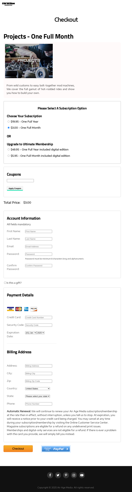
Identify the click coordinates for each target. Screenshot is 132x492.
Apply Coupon (15, 188)
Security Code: (15, 324)
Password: (13, 253)
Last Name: (13, 238)
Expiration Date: (13, 334)
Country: (12, 388)
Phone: (11, 403)
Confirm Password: (13, 267)
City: (9, 373)
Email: (10, 246)
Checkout (18, 448)
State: (10, 396)
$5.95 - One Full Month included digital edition (40, 155)
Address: (12, 365)
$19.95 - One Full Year (24, 121)
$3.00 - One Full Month (26, 127)
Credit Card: (14, 317)
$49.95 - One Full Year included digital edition (39, 149)
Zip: (9, 380)
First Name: (14, 231)
